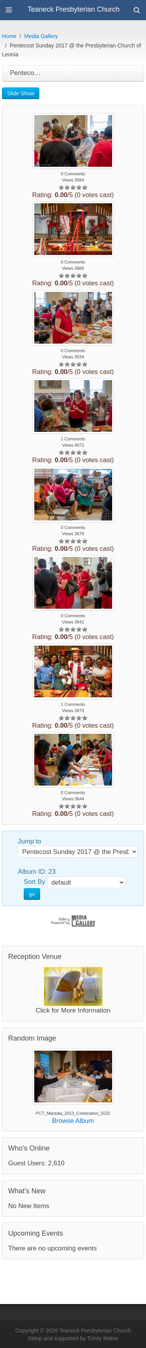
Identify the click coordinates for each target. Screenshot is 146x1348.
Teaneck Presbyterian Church (74, 9)
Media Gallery (41, 36)
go (32, 894)
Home (9, 36)
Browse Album (73, 1120)
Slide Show (20, 93)
